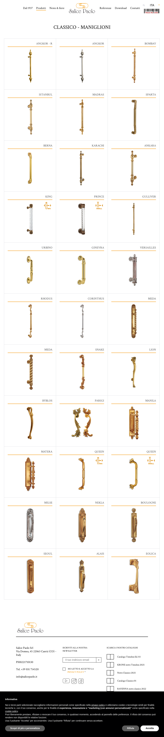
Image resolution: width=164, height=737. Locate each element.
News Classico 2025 (126, 684)
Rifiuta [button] (130, 728)
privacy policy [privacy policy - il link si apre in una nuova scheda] (98, 705)
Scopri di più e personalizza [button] (25, 728)
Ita (152, 5)
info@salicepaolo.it (26, 688)
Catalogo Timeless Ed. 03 (129, 668)
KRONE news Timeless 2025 (130, 676)
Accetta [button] (150, 728)
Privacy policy (75, 683)
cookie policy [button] (11, 711)
